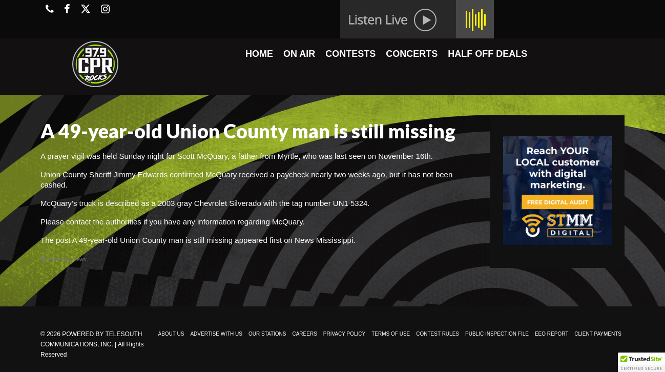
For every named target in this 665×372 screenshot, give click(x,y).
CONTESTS (350, 54)
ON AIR (299, 54)
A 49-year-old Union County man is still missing (152, 240)
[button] (641, 362)
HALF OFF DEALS (487, 54)
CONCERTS (412, 54)
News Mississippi (324, 240)
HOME (259, 54)
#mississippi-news (65, 259)
